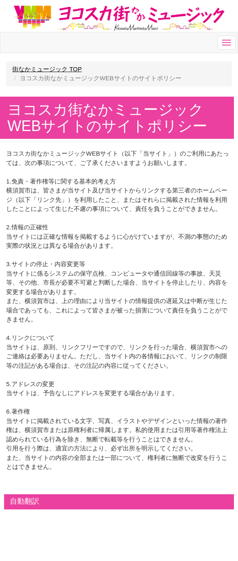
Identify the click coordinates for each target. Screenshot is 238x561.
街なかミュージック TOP (47, 69)
